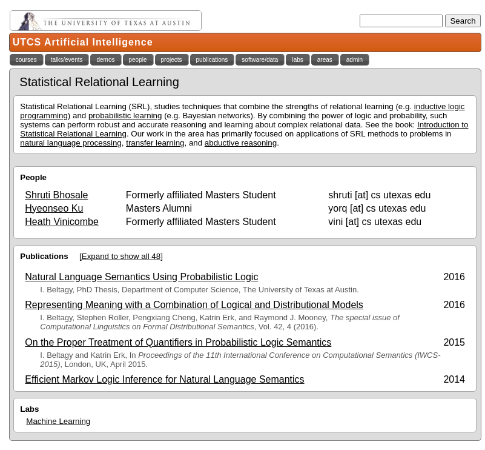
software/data (260, 59)
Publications (44, 256)
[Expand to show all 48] (121, 256)
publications (212, 59)
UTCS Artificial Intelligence (83, 42)
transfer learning (155, 142)
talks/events (67, 59)
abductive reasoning (241, 142)
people (138, 59)
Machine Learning (58, 421)
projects (171, 59)
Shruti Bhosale (56, 195)
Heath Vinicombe (62, 222)
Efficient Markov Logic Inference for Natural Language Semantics (164, 379)
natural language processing (70, 142)
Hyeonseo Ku (54, 208)
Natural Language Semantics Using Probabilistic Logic (141, 277)
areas (324, 59)
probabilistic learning (125, 115)
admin (354, 59)
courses (26, 59)
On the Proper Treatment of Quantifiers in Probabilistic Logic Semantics (178, 342)
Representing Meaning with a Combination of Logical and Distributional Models (194, 305)
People (33, 177)
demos (105, 59)
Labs (29, 409)
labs (297, 59)
